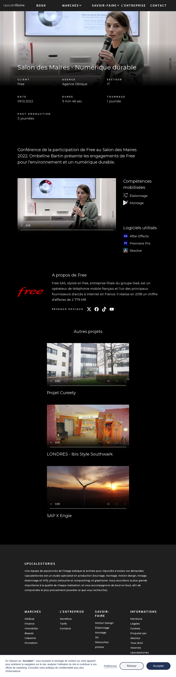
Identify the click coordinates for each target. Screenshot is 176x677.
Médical (29, 618)
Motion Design (104, 623)
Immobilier (31, 628)
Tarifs (63, 623)
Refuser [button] (131, 665)
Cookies (135, 628)
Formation (31, 642)
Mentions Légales (136, 621)
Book (41, 5)
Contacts (65, 628)
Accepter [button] (158, 665)
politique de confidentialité (59, 667)
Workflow (66, 618)
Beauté (29, 633)
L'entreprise (133, 5)
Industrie (30, 638)
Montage (100, 632)
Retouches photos (102, 645)
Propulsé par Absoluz (138, 636)
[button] (70, 5)
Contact (158, 5)
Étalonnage (102, 627)
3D (97, 637)
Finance (30, 623)
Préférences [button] (110, 666)
